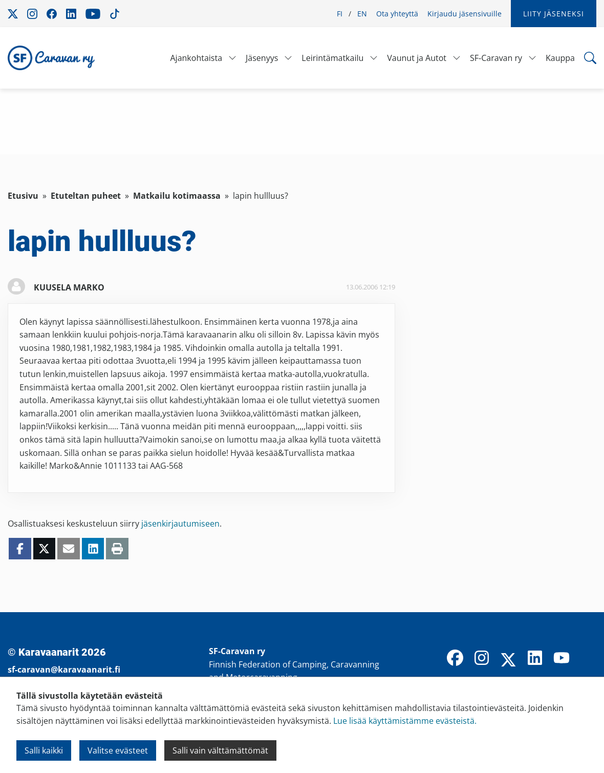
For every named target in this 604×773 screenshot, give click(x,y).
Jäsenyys (262, 58)
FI (339, 13)
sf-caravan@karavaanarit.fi (64, 669)
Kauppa (560, 58)
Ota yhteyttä (397, 13)
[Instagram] (481, 659)
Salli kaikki (44, 750)
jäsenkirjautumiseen (180, 523)
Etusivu (23, 195)
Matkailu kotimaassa (177, 195)
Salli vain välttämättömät (220, 750)
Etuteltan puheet (86, 195)
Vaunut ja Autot (416, 58)
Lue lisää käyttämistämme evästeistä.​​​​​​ (405, 720)
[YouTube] (561, 659)
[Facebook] (455, 659)
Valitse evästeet (118, 750)
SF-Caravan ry (496, 58)
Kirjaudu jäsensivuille (464, 13)
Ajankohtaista (196, 58)
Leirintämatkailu (332, 58)
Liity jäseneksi (553, 13)
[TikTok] (588, 659)
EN (362, 13)
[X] (508, 661)
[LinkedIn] (535, 659)
